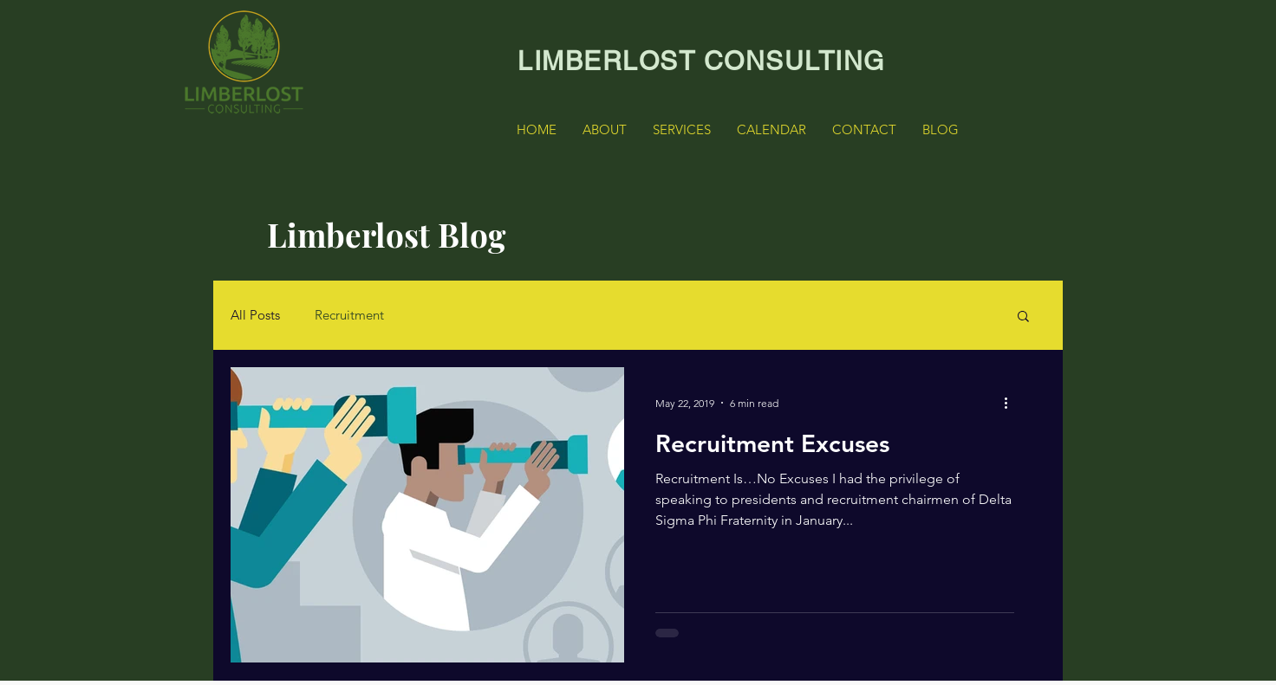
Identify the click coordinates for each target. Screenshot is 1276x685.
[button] (1023, 317)
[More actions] (1011, 402)
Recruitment (349, 315)
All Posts (255, 315)
